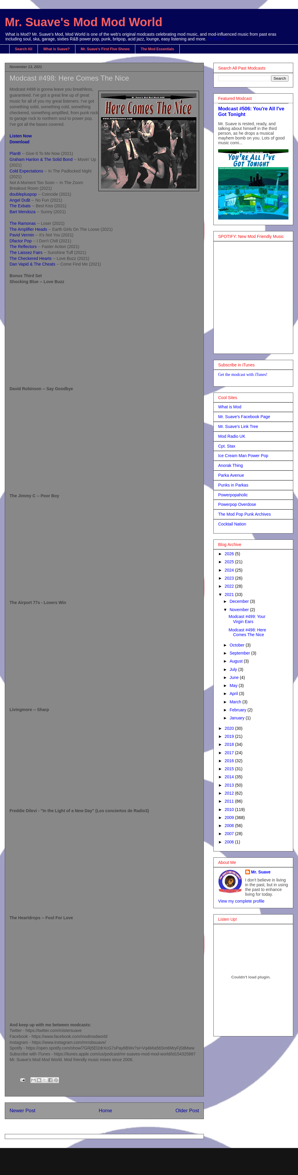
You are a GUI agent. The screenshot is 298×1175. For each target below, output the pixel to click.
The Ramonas (23, 223)
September (240, 653)
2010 (230, 809)
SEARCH (216, 39)
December (239, 601)
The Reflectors (24, 246)
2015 (230, 768)
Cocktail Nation (232, 524)
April (234, 693)
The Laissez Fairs (27, 252)
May (233, 685)
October (237, 645)
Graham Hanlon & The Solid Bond (41, 159)
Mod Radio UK (231, 436)
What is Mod (229, 406)
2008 (230, 825)
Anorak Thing (230, 465)
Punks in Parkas (233, 485)
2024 (230, 570)
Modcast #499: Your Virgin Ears (247, 619)
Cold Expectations (26, 171)
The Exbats (20, 205)
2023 (230, 578)
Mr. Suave (261, 872)
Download (20, 141)
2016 (230, 760)
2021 (230, 594)
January (237, 718)
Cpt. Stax (226, 446)
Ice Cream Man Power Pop (243, 455)
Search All (23, 49)
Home (105, 1110)
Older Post (187, 1110)
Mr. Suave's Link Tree (238, 426)
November (239, 609)
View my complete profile (241, 901)
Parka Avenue (231, 475)
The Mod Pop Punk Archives (244, 514)
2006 (230, 842)
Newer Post (22, 1110)
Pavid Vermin (22, 235)
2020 (230, 728)
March (235, 701)
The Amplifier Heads (28, 229)
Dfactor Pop (21, 241)
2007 (230, 833)
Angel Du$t (20, 200)
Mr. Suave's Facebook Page (244, 416)
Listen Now (21, 136)
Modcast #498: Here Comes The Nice (247, 632)
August (236, 661)
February (238, 709)
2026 (230, 553)
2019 (230, 736)
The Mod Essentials (157, 49)
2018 (230, 744)
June (234, 677)
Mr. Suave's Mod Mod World (83, 22)
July (233, 669)
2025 (230, 561)
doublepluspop (23, 194)
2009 (230, 817)
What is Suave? (56, 49)
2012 (230, 793)
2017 (230, 752)
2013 (230, 785)
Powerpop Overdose (237, 504)
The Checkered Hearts (31, 258)
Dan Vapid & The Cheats (32, 264)
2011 (230, 801)
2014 (230, 776)
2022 (230, 586)
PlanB (16, 153)
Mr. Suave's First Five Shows (105, 49)
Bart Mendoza (23, 211)
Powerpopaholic (233, 494)
